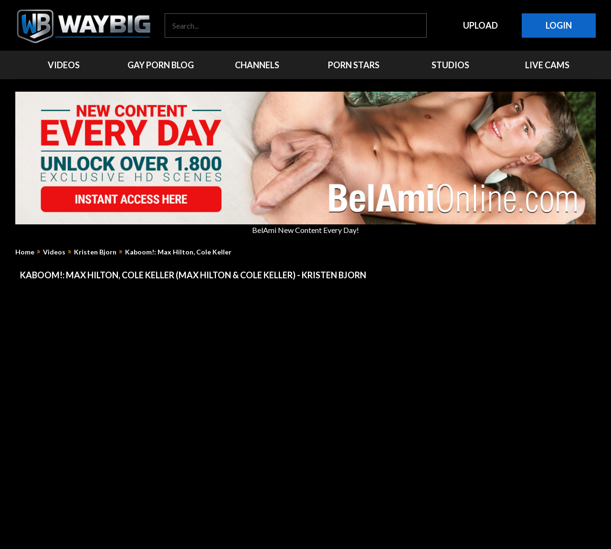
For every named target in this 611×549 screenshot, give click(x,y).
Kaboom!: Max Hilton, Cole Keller (178, 252)
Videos (54, 252)
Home (24, 252)
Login (559, 25)
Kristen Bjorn (95, 252)
